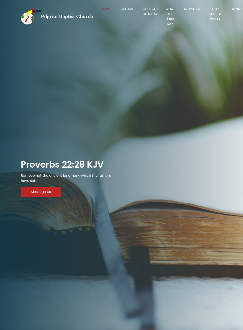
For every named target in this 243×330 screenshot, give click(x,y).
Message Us (41, 191)
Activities (192, 9)
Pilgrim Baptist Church (67, 16)
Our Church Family (215, 14)
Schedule (126, 9)
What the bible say (170, 16)
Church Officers (150, 11)
